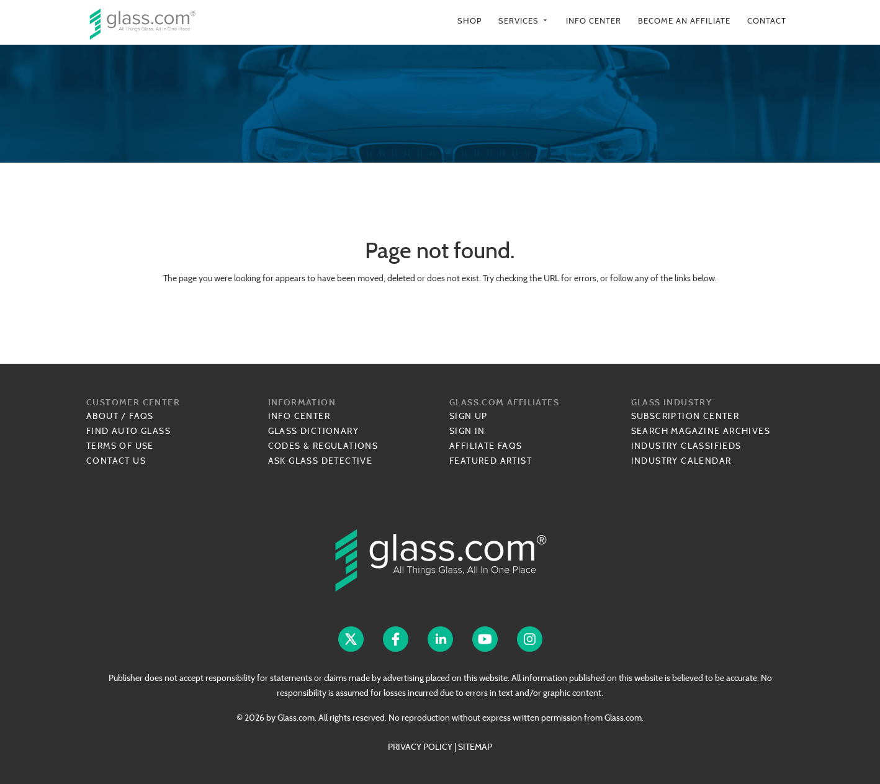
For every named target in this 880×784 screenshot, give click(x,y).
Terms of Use (120, 445)
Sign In (467, 430)
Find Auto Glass (128, 430)
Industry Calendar (681, 460)
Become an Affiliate (684, 21)
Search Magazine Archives (701, 430)
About (102, 415)
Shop (469, 21)
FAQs (141, 415)
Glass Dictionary (313, 430)
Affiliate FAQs (486, 445)
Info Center (593, 21)
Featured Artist (490, 460)
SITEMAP (475, 746)
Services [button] (523, 21)
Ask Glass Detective (320, 460)
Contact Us (116, 460)
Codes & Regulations (323, 445)
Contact (766, 21)
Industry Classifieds (686, 445)
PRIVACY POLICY (420, 746)
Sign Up (468, 415)
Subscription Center (685, 415)
